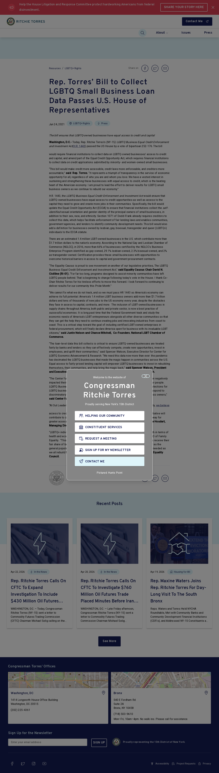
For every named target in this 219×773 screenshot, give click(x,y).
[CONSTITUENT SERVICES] (109, 427)
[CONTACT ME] (109, 462)
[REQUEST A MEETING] (109, 439)
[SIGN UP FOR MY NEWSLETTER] (109, 450)
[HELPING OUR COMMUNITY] (109, 416)
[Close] (146, 376)
